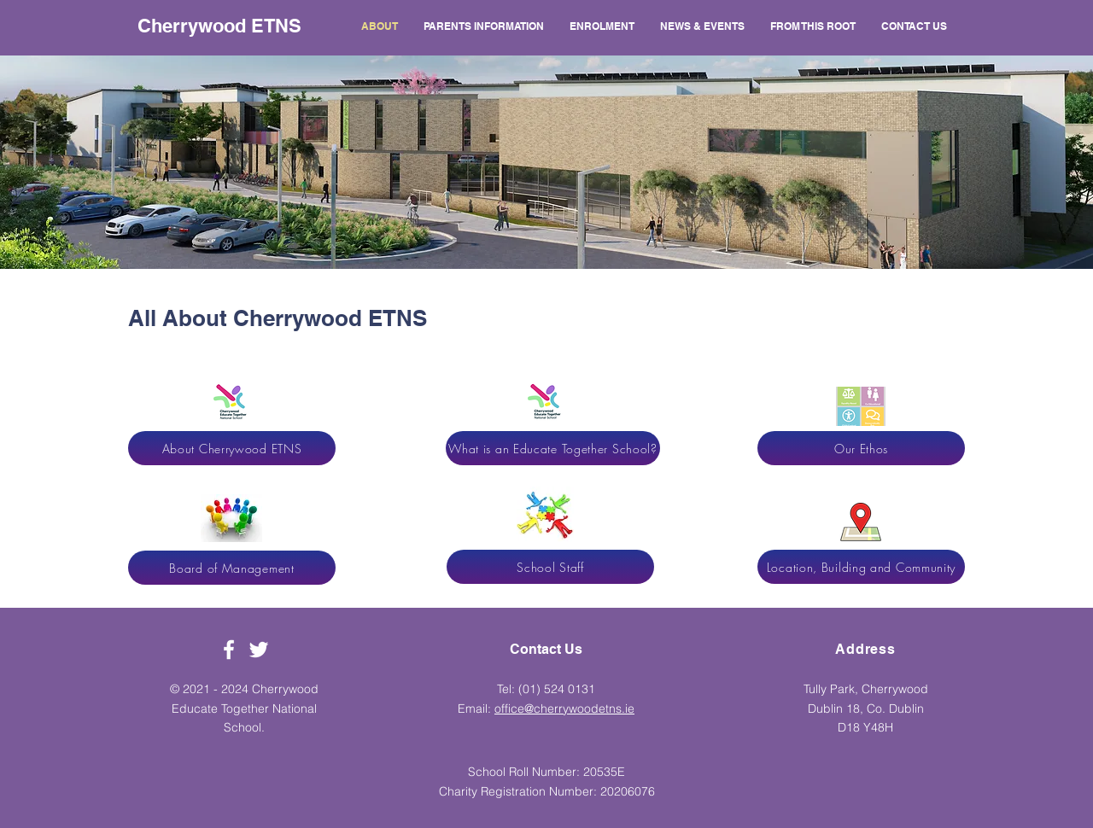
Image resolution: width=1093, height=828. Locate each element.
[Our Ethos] (861, 448)
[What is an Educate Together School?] (553, 448)
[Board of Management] (232, 568)
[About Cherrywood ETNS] (232, 448)
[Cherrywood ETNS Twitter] (259, 649)
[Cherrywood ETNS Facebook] (229, 649)
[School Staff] (550, 567)
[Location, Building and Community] (861, 567)
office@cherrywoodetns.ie (564, 708)
